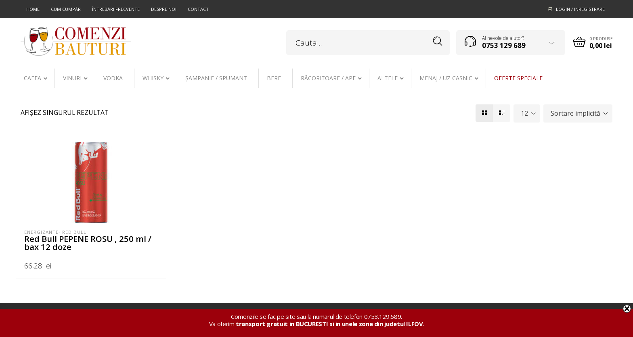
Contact (198, 9)
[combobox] (527, 113)
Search (438, 41)
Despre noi (163, 9)
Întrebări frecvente (116, 9)
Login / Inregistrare (580, 9)
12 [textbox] (524, 113)
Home (33, 9)
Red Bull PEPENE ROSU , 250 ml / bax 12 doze (87, 242)
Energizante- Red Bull (55, 232)
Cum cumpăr (66, 9)
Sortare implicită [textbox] (575, 113)
